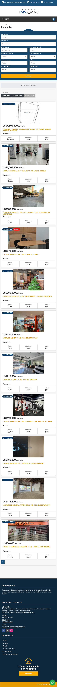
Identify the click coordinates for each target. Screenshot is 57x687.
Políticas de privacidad (10, 654)
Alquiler (5, 646)
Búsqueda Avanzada (28, 85)
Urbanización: (5, 47)
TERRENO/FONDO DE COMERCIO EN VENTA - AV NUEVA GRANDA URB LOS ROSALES (27, 130)
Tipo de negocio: (35, 53)
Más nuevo (6, 95)
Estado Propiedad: (7, 53)
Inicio (2, 24)
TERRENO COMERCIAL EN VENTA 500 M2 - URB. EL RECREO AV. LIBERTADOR (26, 213)
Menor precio (17, 95)
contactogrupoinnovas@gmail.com (13, 626)
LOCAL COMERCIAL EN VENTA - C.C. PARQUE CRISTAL (23, 463)
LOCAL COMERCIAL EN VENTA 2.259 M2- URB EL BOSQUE (24, 171)
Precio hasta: (34, 66)
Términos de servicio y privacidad (46, 684)
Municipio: (4, 34)
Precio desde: (6, 66)
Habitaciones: (5, 60)
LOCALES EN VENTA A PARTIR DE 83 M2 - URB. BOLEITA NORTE (26, 505)
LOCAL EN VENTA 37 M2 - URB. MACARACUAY (20, 338)
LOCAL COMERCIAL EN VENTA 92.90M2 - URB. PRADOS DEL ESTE (27, 421)
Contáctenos (7, 651)
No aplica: (4, 40)
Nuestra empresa (8, 649)
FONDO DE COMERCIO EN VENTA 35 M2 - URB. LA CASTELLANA (26, 547)
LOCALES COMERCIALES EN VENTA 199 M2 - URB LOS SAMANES (27, 296)
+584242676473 (48, 2)
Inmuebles (9, 24)
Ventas (5, 643)
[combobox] (28, 37)
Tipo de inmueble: (36, 47)
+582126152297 (34, 2)
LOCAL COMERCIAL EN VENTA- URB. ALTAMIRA (20, 254)
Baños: (32, 60)
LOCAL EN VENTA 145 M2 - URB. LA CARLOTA (20, 380)
